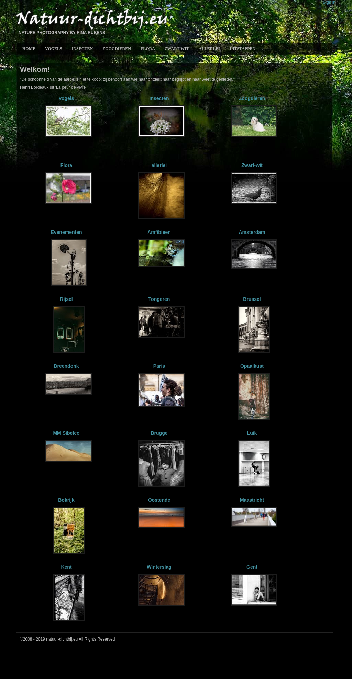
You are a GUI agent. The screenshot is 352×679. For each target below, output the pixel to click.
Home (28, 48)
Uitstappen (242, 48)
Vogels (53, 48)
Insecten (82, 48)
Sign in (329, 2)
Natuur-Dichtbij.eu (91, 19)
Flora (148, 48)
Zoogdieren (116, 48)
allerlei (209, 48)
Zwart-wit (177, 48)
